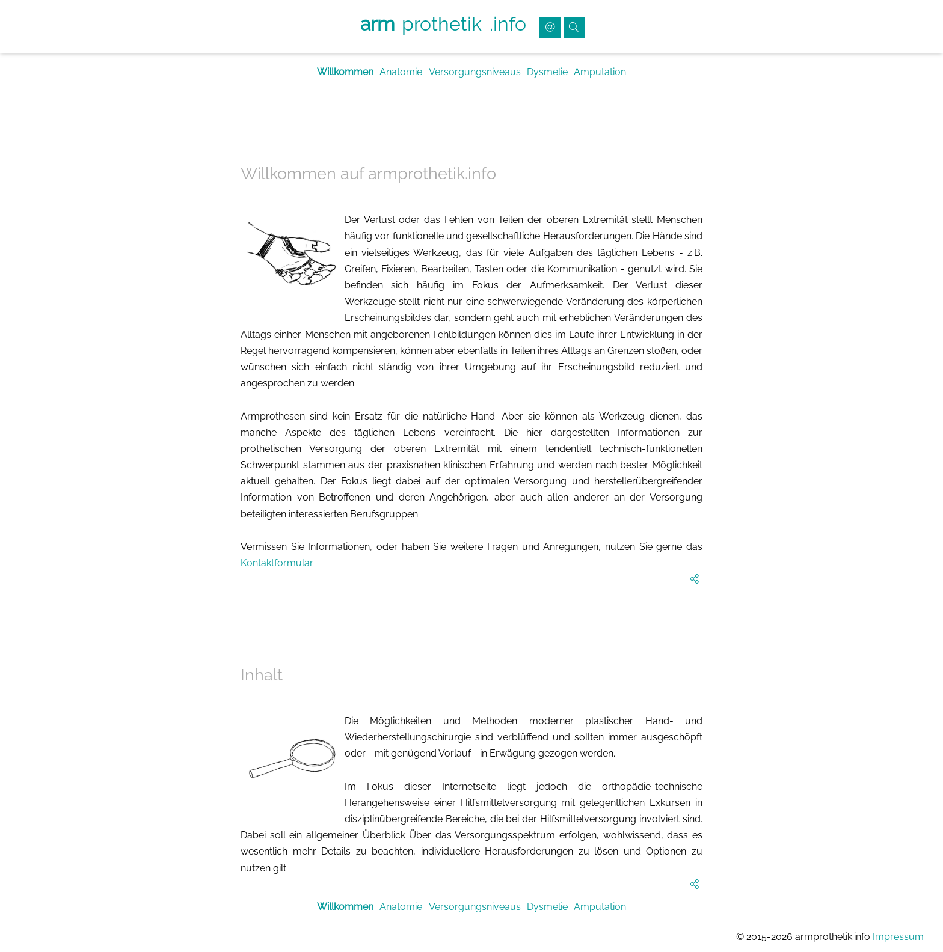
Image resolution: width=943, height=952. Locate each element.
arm (377, 24)
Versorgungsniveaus (475, 72)
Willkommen (345, 72)
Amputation (600, 72)
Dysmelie (547, 72)
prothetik (442, 24)
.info (508, 24)
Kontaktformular (276, 563)
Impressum (898, 936)
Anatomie (400, 72)
